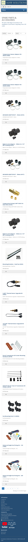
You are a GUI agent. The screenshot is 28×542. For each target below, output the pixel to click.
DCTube (3, 502)
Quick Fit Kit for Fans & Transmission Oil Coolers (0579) (14, 386)
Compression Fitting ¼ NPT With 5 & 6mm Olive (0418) (13, 204)
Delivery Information (5, 507)
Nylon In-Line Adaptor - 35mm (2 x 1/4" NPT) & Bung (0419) (14, 234)
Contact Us (3, 499)
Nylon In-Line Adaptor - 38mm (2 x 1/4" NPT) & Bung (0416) (14, 144)
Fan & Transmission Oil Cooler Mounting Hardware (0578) (14, 356)
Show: (17, 33)
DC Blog (3, 501)
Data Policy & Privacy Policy (7, 508)
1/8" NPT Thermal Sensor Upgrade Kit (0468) (13, 324)
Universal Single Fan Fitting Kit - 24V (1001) (13, 476)
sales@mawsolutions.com (7, 520)
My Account (3, 532)
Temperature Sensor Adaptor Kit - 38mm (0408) (12, 54)
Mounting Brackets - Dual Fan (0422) (13, 264)
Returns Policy (4, 504)
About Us (3, 505)
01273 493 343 (4, 518)
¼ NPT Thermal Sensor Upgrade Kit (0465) (13, 294)
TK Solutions (14, 539)
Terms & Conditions (5, 510)
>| (17, 488)
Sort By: (4, 33)
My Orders (3, 533)
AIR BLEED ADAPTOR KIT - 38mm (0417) (13, 174)
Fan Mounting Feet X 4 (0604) (11, 416)
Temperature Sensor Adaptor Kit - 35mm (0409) (12, 85)
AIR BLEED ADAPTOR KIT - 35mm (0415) (13, 115)
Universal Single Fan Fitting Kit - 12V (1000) (13, 445)
